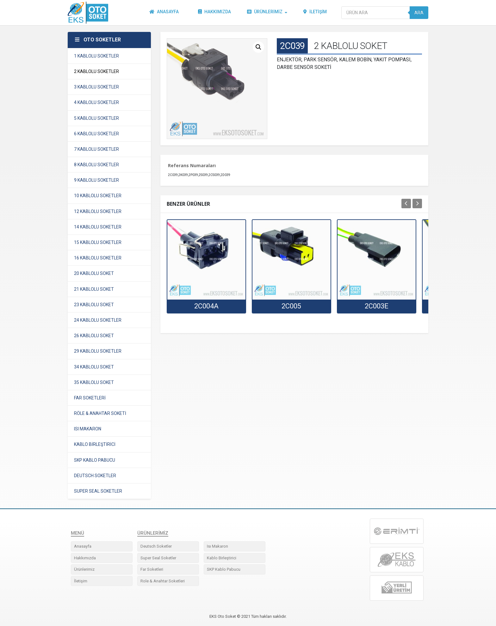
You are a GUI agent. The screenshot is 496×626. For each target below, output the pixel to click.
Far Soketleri (151, 569)
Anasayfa (164, 12)
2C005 (291, 306)
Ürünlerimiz (265, 12)
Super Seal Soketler (158, 558)
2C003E (376, 306)
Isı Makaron (217, 546)
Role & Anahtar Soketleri (162, 581)
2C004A (206, 306)
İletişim (315, 12)
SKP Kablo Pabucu (223, 569)
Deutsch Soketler (156, 546)
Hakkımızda (214, 12)
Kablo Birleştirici (221, 558)
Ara (419, 12)
